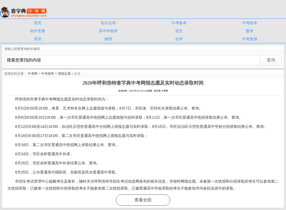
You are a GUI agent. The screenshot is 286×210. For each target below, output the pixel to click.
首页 (37, 23)
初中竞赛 (37, 31)
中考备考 (179, 23)
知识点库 (108, 23)
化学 (179, 39)
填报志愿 (64, 73)
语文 (179, 31)
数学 (249, 31)
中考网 (32, 73)
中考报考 (249, 23)
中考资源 (249, 39)
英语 (37, 39)
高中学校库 (108, 31)
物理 (108, 39)
